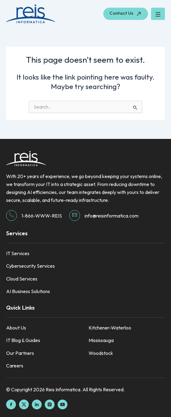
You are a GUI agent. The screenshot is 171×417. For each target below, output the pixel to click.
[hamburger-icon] (158, 14)
